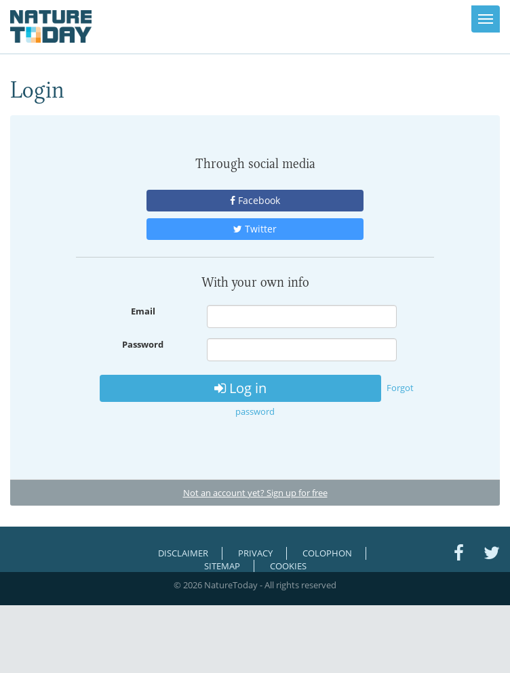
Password (142, 344)
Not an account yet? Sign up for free (255, 493)
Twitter (255, 228)
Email (143, 311)
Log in (240, 388)
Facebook (255, 200)
